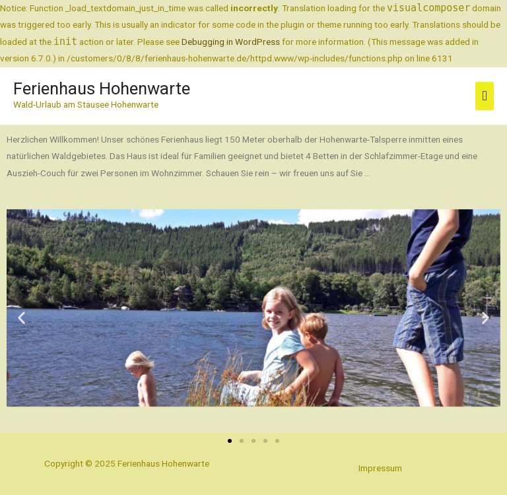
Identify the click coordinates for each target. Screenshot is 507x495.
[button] (21, 318)
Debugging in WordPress (231, 41)
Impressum (380, 468)
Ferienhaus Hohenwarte (101, 89)
